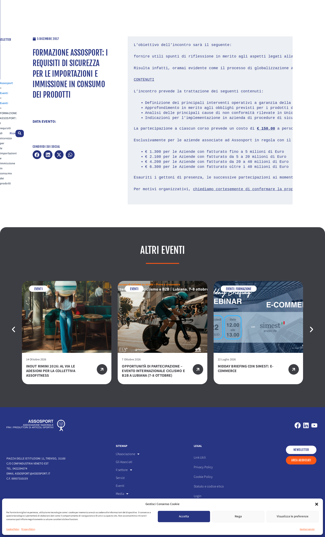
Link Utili (200, 457)
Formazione (243, 289)
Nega (238, 516)
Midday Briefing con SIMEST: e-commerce (245, 368)
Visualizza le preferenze (292, 516)
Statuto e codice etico (209, 486)
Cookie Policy (12, 529)
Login (198, 496)
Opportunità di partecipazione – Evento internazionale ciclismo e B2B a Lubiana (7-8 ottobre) (153, 371)
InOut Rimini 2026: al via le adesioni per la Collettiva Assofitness (50, 371)
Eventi (26, 25)
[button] (317, 504)
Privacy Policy (28, 529)
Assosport (12, 25)
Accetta (184, 516)
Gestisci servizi (307, 529)
